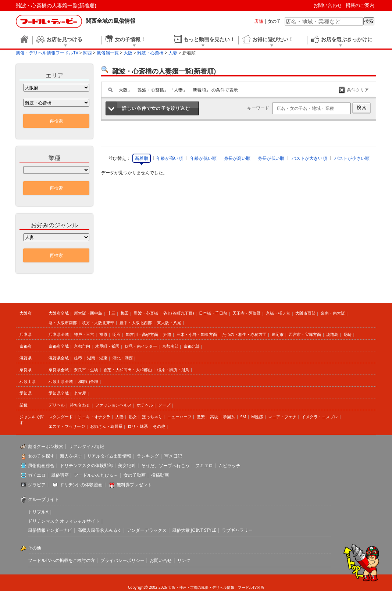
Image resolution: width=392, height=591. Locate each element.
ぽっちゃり (152, 416)
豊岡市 (277, 334)
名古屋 (80, 393)
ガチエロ (37, 475)
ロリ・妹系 (138, 426)
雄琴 (78, 358)
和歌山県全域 (61, 381)
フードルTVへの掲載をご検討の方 (61, 560)
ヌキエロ (204, 465)
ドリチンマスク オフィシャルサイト (64, 521)
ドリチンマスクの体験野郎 (86, 465)
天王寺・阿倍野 (246, 313)
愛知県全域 (59, 393)
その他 (159, 426)
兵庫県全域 (59, 334)
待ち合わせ (80, 405)
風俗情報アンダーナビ (50, 530)
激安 (201, 416)
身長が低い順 (271, 158)
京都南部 (170, 346)
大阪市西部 (305, 313)
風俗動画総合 (41, 465)
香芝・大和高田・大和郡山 (127, 369)
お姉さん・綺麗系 (106, 426)
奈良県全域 (59, 369)
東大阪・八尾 (169, 322)
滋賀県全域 (59, 358)
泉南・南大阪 (333, 313)
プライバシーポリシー (122, 560)
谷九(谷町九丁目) (178, 313)
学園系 (229, 416)
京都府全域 (59, 346)
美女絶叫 (127, 465)
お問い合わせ (327, 5)
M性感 (257, 416)
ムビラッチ (229, 465)
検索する (361, 108)
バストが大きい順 (309, 158)
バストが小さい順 (352, 158)
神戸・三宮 (84, 334)
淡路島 (332, 334)
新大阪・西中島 (88, 313)
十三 (111, 313)
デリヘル (57, 405)
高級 (214, 416)
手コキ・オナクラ (94, 416)
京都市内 (82, 346)
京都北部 (191, 346)
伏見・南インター (141, 346)
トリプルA (38, 512)
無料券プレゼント (134, 484)
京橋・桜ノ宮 (278, 313)
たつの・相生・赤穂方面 (244, 334)
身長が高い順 (237, 158)
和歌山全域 (88, 381)
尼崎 (347, 334)
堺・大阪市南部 (63, 322)
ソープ (164, 405)
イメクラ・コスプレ (320, 416)
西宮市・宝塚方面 (305, 334)
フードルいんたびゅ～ (96, 475)
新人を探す (71, 456)
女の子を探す (41, 456)
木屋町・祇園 (107, 346)
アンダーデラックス (147, 530)
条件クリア (358, 90)
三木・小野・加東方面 (197, 334)
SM (243, 416)
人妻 (119, 416)
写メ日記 (173, 456)
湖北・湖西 (123, 358)
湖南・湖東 (97, 358)
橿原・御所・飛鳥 (173, 369)
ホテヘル (145, 405)
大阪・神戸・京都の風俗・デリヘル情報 (201, 587)
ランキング (148, 456)
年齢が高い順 (169, 158)
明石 (117, 334)
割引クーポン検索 (45, 446)
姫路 (167, 334)
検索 (369, 21)
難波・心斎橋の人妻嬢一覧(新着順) (56, 5)
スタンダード (61, 416)
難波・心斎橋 (146, 313)
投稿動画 (160, 475)
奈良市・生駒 (86, 369)
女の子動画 (135, 475)
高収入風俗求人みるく (100, 530)
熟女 (133, 416)
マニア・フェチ (282, 416)
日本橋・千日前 (213, 313)
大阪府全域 (59, 313)
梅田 (125, 313)
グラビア (37, 484)
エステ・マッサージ (67, 426)
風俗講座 (60, 475)
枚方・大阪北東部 (98, 322)
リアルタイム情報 (86, 446)
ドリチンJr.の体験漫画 (81, 484)
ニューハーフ (179, 416)
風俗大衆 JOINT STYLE (194, 530)
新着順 (141, 158)
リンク (183, 560)
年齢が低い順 (203, 158)
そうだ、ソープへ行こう (165, 465)
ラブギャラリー (237, 530)
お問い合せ (161, 560)
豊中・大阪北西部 (136, 322)
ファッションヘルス (113, 405)
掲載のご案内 (360, 5)
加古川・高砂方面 (142, 334)
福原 (103, 334)
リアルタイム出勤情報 (109, 456)
